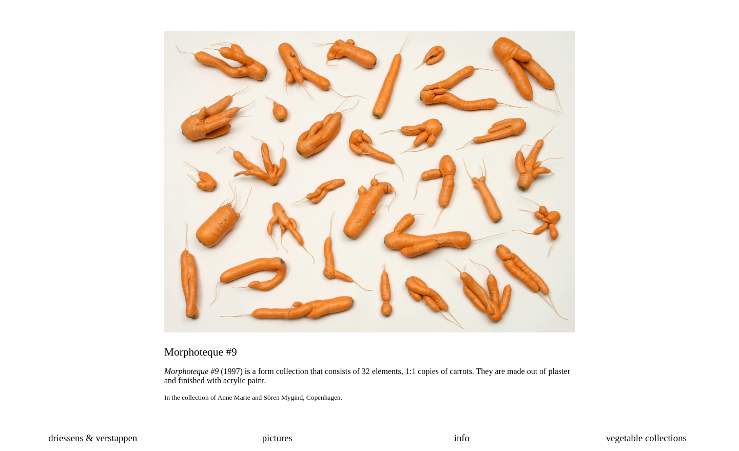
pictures (277, 438)
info (462, 438)
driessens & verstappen (92, 438)
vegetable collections (646, 438)
